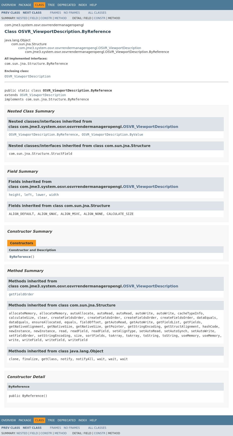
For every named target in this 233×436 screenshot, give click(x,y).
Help (93, 5)
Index (83, 5)
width (54, 195)
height (14, 195)
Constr (46, 18)
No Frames (72, 12)
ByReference (20, 257)
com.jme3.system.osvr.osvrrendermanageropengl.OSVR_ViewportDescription (79, 48)
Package (25, 5)
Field (34, 18)
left (28, 195)
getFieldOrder (21, 294)
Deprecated (67, 5)
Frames (55, 12)
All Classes (97, 12)
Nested (21, 18)
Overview (8, 5)
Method (61, 18)
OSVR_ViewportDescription (28, 76)
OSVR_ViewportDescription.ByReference (43, 134)
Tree (51, 5)
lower (40, 195)
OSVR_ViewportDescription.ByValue (112, 134)
